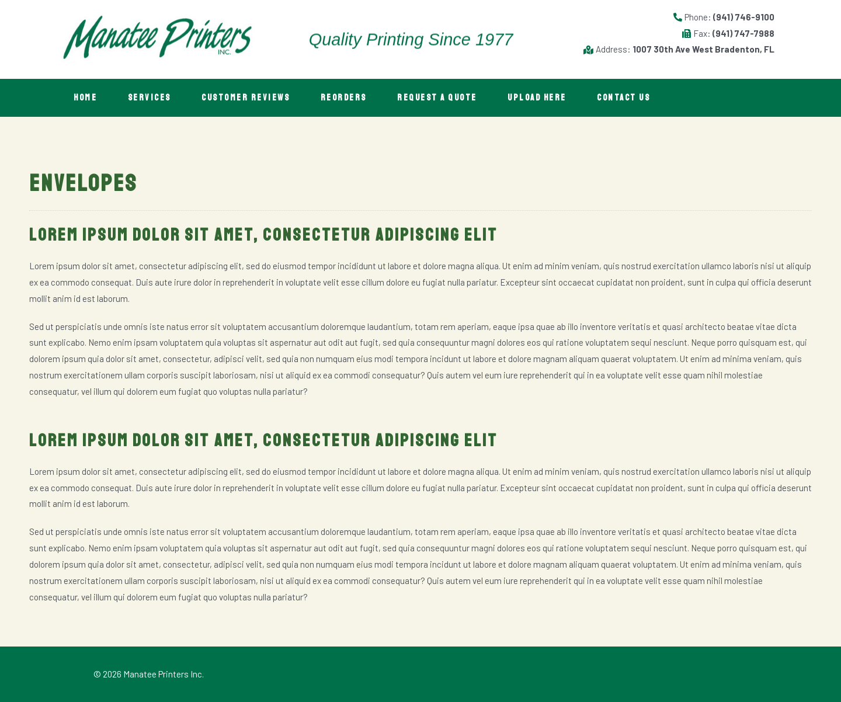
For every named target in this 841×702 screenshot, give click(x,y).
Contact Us (652, 97)
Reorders (359, 97)
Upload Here (561, 97)
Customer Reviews (257, 97)
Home (87, 97)
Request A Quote (457, 97)
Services (156, 97)
